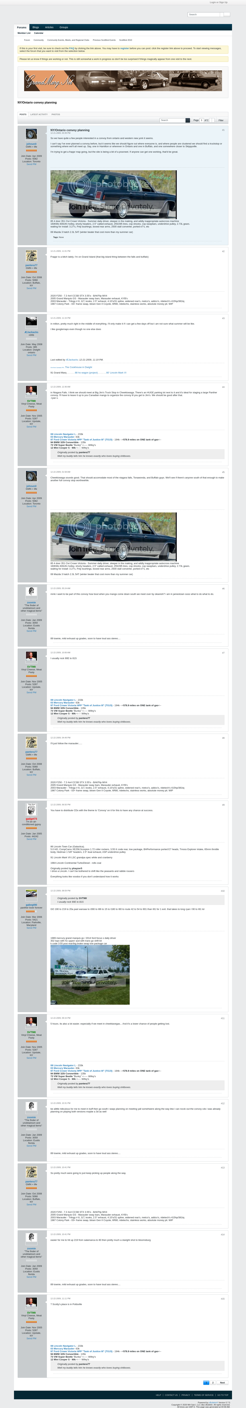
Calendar (38, 33)
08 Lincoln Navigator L (63, 434)
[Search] (205, 14)
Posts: (28, 158)
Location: (27, 161)
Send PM (31, 164)
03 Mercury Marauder (62, 436)
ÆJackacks (31, 332)
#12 (223, 1103)
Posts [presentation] (23, 114)
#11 (223, 1018)
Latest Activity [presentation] (39, 114)
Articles (49, 27)
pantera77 (31, 265)
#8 (223, 738)
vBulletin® (213, 1402)
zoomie (31, 602)
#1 (223, 130)
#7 (223, 653)
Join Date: (26, 156)
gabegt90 (31, 904)
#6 (223, 588)
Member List (24, 33)
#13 (223, 1167)
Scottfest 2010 (125, 40)
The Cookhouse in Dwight (78, 367)
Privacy (186, 1395)
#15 (223, 1299)
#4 (223, 387)
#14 (223, 1234)
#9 (223, 805)
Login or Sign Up (220, 2)
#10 (223, 891)
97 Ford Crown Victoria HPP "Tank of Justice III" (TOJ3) (81, 439)
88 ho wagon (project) (86, 372)
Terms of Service (204, 1395)
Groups (64, 27)
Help (158, 1395)
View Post (89, 898)
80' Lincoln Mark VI (116, 372)
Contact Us (171, 1395)
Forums (21, 27)
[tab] (23, 114)
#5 (223, 472)
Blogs (36, 27)
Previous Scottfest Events (104, 40)
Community (39, 40)
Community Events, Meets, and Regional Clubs (68, 40)
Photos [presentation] (56, 114)
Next (222, 1382)
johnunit (31, 143)
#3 (223, 318)
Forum (27, 40)
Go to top (222, 1395)
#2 (223, 251)
